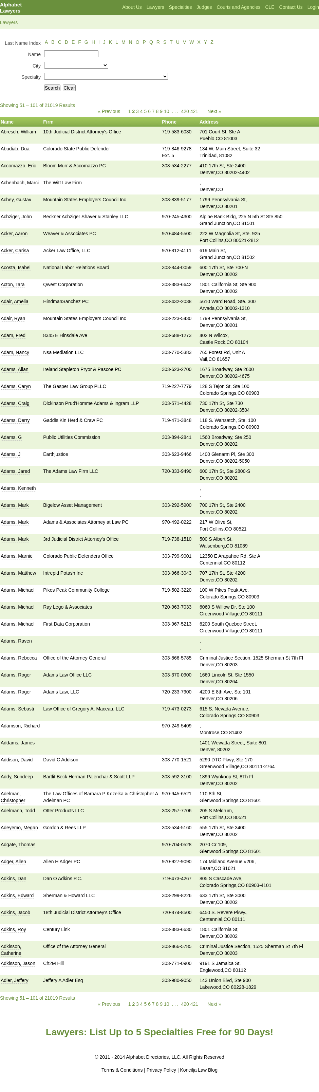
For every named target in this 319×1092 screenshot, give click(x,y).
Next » (214, 111)
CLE (269, 7)
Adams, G (11, 437)
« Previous (109, 111)
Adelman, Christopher (13, 797)
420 (185, 111)
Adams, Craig (15, 403)
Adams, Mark (15, 505)
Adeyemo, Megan (19, 827)
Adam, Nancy (15, 352)
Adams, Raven (16, 641)
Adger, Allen (13, 861)
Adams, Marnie (17, 556)
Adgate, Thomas (18, 844)
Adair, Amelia (15, 301)
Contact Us (291, 7)
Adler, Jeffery (14, 980)
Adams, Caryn (16, 386)
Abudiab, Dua (15, 148)
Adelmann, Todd (18, 810)
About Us (132, 7)
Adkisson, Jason (18, 963)
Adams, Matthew (18, 573)
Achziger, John (16, 216)
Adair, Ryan (13, 318)
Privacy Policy (161, 1070)
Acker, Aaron (14, 233)
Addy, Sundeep (17, 776)
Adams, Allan (15, 369)
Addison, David (17, 759)
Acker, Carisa (15, 250)
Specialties (180, 7)
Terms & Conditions (122, 1070)
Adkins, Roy (13, 929)
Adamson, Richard (20, 725)
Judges (204, 7)
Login (313, 7)
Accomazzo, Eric (18, 165)
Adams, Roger (16, 675)
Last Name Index (23, 43)
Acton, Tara (13, 284)
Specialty (31, 77)
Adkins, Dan (13, 878)
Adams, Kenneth (18, 488)
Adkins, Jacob (15, 912)
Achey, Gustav (16, 199)
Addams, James (18, 742)
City (37, 66)
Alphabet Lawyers (11, 8)
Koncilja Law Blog (199, 1070)
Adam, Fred (13, 335)
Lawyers (155, 7)
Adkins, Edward (17, 895)
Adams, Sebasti (17, 708)
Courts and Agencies (238, 7)
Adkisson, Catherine (11, 950)
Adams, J (10, 454)
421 (194, 111)
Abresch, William (18, 131)
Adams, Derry (15, 420)
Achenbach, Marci (20, 182)
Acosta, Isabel (16, 267)
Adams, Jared (15, 471)
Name (34, 54)
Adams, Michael (18, 590)
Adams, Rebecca (19, 658)
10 (166, 111)
